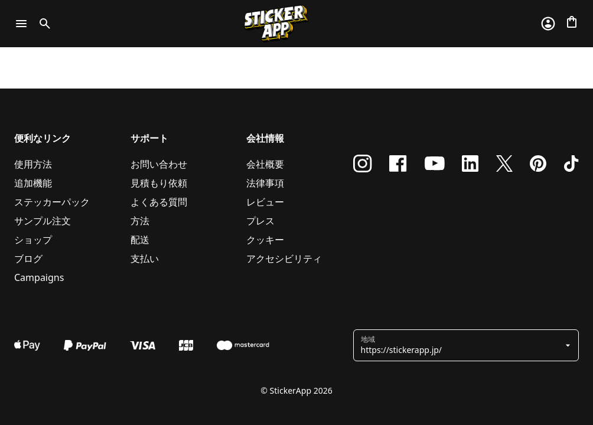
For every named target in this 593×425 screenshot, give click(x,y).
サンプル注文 (42, 220)
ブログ (28, 258)
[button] (461, 345)
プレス (260, 220)
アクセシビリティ (284, 258)
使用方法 (33, 164)
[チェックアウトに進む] (572, 22)
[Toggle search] (42, 24)
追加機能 (33, 182)
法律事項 (265, 182)
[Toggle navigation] (21, 24)
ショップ (33, 239)
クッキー (265, 239)
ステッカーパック (52, 201)
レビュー (265, 201)
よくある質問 (159, 201)
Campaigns (39, 277)
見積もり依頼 (159, 182)
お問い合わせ (159, 164)
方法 (140, 220)
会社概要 (265, 164)
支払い (145, 258)
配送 (140, 239)
